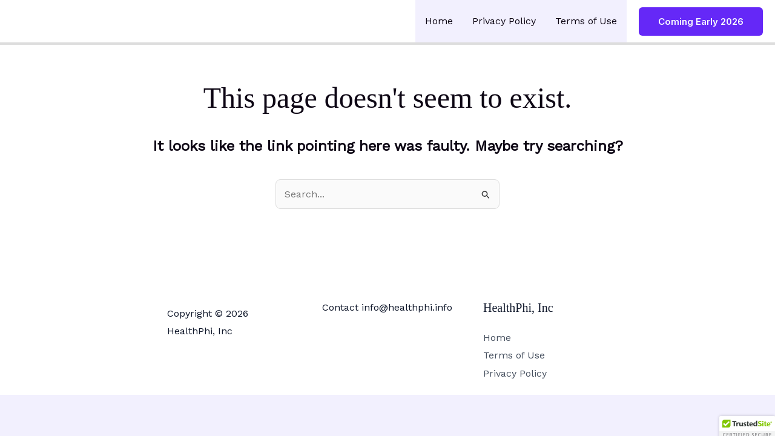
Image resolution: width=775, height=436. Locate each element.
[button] (701, 21)
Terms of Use (586, 21)
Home (439, 21)
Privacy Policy (504, 21)
